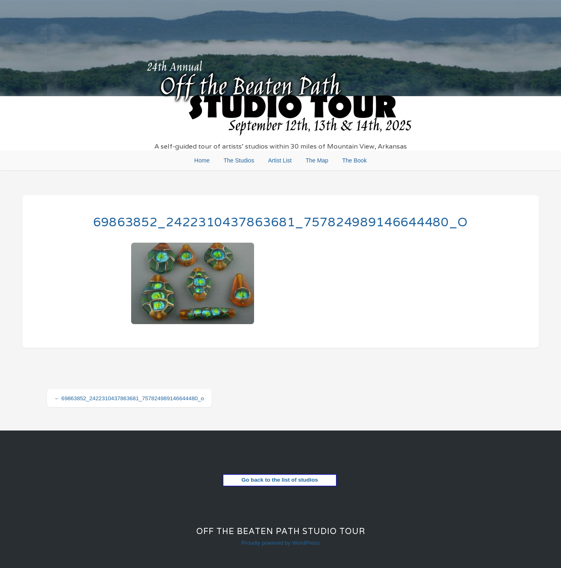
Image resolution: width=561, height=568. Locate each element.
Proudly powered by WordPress (280, 543)
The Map (317, 160)
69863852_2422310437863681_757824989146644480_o (280, 222)
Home (201, 160)
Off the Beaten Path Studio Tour (280, 531)
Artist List (280, 160)
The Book (354, 160)
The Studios (238, 160)
